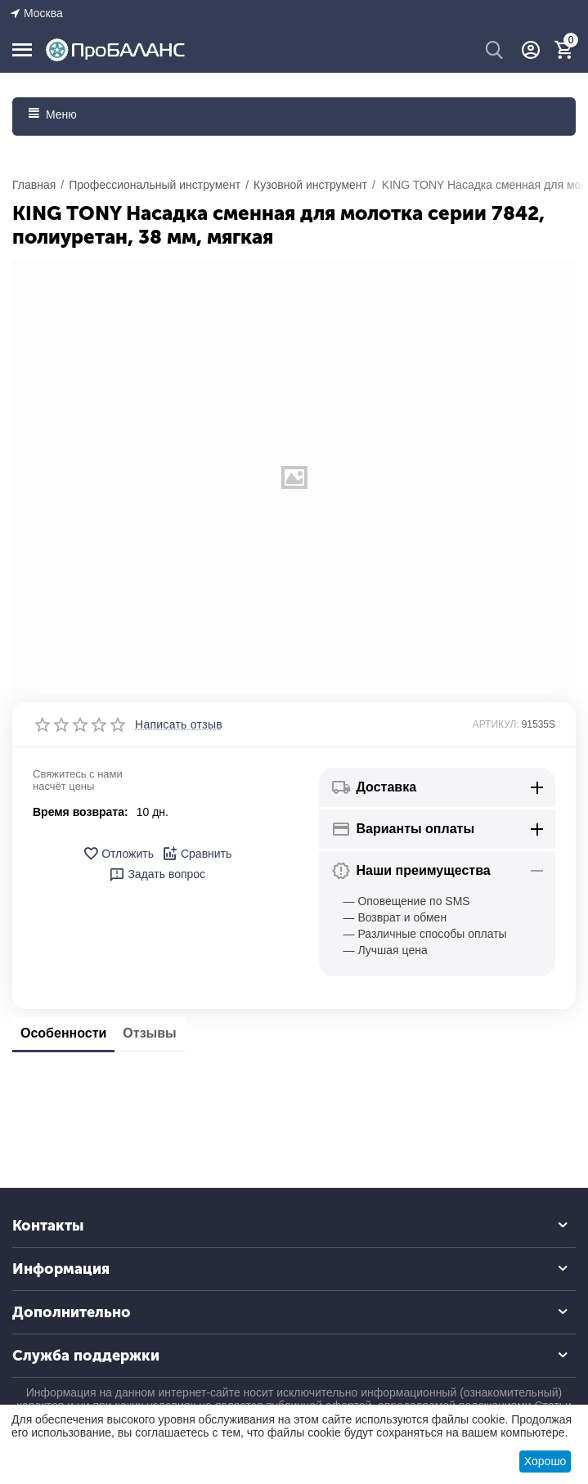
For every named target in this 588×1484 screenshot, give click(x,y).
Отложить (118, 853)
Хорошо (545, 1461)
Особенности (63, 1033)
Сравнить (196, 853)
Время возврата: (80, 811)
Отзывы (149, 1033)
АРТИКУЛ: (496, 724)
